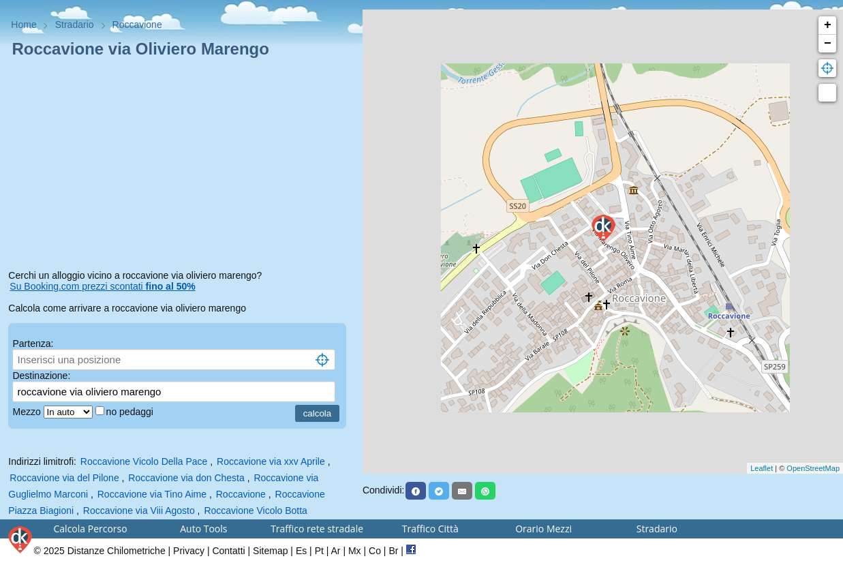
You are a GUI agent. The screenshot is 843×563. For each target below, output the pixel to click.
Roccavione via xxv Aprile (271, 461)
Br (393, 550)
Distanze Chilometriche (116, 550)
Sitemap (270, 550)
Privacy (188, 550)
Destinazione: (41, 375)
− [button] (827, 43)
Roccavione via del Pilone (64, 477)
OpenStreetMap (813, 468)
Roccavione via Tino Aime (151, 494)
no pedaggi (131, 411)
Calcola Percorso (90, 528)
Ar (336, 550)
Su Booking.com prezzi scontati (102, 286)
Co (375, 550)
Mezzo (27, 411)
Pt (319, 550)
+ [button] (827, 25)
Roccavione (241, 494)
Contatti (228, 550)
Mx (354, 550)
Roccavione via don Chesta (186, 477)
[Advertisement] (181, 166)
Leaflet (761, 468)
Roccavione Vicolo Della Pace (144, 461)
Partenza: (32, 343)
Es (301, 550)
